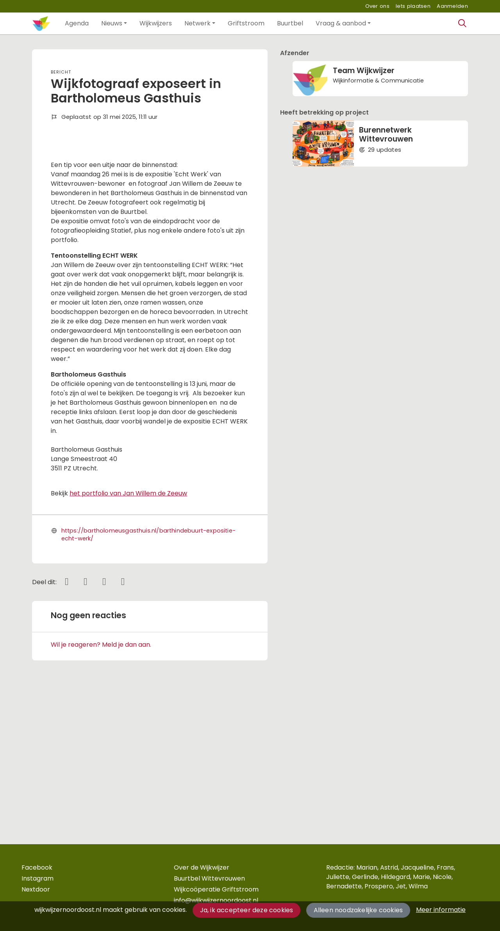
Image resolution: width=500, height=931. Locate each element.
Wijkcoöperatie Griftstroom (216, 889)
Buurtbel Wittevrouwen (209, 878)
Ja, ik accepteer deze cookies (246, 910)
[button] (77, 23)
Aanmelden (452, 6)
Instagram (37, 878)
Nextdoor (35, 889)
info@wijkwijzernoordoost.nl (216, 900)
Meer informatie (441, 909)
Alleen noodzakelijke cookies (358, 910)
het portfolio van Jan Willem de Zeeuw (128, 632)
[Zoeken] (462, 23)
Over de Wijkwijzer (201, 867)
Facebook (36, 867)
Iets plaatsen (413, 6)
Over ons (377, 6)
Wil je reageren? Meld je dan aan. (101, 784)
